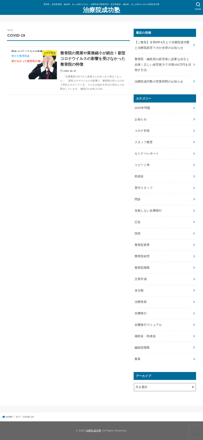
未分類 (139, 290)
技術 (138, 233)
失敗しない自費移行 (148, 210)
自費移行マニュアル (148, 324)
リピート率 (142, 165)
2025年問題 (142, 107)
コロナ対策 (142, 130)
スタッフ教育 (144, 142)
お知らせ (141, 119)
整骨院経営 (142, 256)
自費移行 (141, 313)
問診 (138, 199)
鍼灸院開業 (142, 347)
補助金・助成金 (145, 336)
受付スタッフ (144, 187)
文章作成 (141, 279)
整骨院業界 (142, 244)
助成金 (139, 176)
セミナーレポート (147, 153)
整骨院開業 (142, 267)
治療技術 (141, 301)
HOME (9, 417)
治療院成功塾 (101, 10)
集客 (138, 358)
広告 (138, 222)
